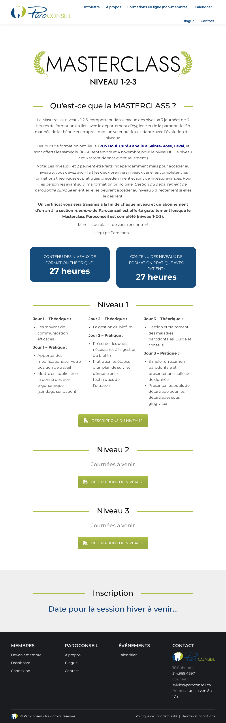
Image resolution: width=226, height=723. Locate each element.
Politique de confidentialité (156, 716)
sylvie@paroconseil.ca (191, 685)
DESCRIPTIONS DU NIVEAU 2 (113, 482)
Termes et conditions (199, 716)
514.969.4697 (183, 673)
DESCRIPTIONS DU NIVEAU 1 (113, 421)
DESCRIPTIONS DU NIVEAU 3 (113, 543)
